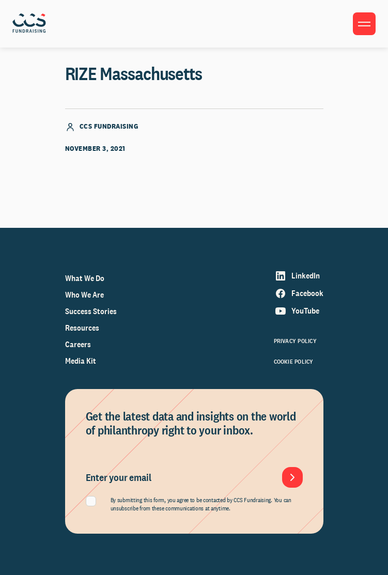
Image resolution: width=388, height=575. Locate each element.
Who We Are (84, 294)
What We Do (84, 278)
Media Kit (80, 360)
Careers (78, 344)
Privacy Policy (295, 341)
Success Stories (91, 311)
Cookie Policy (294, 362)
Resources (82, 327)
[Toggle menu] (364, 23)
